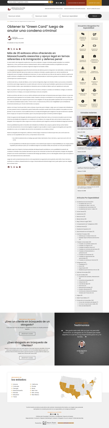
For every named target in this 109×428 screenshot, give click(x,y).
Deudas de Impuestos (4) (84, 229)
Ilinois (33, 388)
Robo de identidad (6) (85, 306)
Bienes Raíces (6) (81, 219)
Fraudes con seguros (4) (85, 245)
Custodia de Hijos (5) (84, 284)
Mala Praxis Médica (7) (83, 298)
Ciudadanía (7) (83, 264)
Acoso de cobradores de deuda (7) (88, 302)
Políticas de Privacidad (42, 416)
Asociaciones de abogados (76, 3)
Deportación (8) (83, 268)
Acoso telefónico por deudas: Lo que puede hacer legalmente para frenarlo (88, 129)
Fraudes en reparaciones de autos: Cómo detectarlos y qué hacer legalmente (88, 168)
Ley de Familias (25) (82, 275)
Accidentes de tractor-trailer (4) (88, 209)
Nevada (15, 392)
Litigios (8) (79, 295)
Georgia (15, 388)
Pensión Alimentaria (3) (85, 289)
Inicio (8, 21)
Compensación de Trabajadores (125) (87, 224)
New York (34, 390)
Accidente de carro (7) (85, 203)
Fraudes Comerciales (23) (84, 242)
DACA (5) (81, 266)
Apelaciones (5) (81, 214)
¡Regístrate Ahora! (27, 334)
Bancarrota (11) (81, 216)
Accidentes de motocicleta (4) (87, 207)
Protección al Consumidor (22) (85, 300)
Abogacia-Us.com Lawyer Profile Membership (70, 418)
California (35, 384)
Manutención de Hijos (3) (85, 287)
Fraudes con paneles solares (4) (88, 244)
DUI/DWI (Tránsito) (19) (83, 234)
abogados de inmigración (16, 70)
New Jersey (35, 392)
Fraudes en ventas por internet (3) (88, 260)
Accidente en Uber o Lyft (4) (87, 205)
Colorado (16, 386)
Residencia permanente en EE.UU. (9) (89, 270)
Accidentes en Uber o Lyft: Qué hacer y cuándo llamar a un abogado (87, 148)
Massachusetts (18, 390)
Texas (15, 397)
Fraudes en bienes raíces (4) (87, 247)
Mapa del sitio (29, 418)
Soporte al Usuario (68, 416)
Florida (34, 386)
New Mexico (35, 395)
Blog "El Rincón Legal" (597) (84, 221)
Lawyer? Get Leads (94, 3)
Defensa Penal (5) (82, 226)
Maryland (16, 395)
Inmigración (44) (81, 262)
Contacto (36, 418)
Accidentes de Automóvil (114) (85, 202)
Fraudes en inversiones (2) (86, 254)
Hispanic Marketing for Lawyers (48, 418)
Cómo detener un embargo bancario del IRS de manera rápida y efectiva (88, 187)
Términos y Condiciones (55, 416)
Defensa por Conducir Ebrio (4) (87, 236)
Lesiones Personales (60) (84, 272)
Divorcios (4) (82, 285)
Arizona (15, 384)
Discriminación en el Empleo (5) (85, 231)
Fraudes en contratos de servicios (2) (89, 249)
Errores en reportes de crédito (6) (88, 304)
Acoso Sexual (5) (81, 211)
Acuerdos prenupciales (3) (86, 280)
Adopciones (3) (83, 282)
